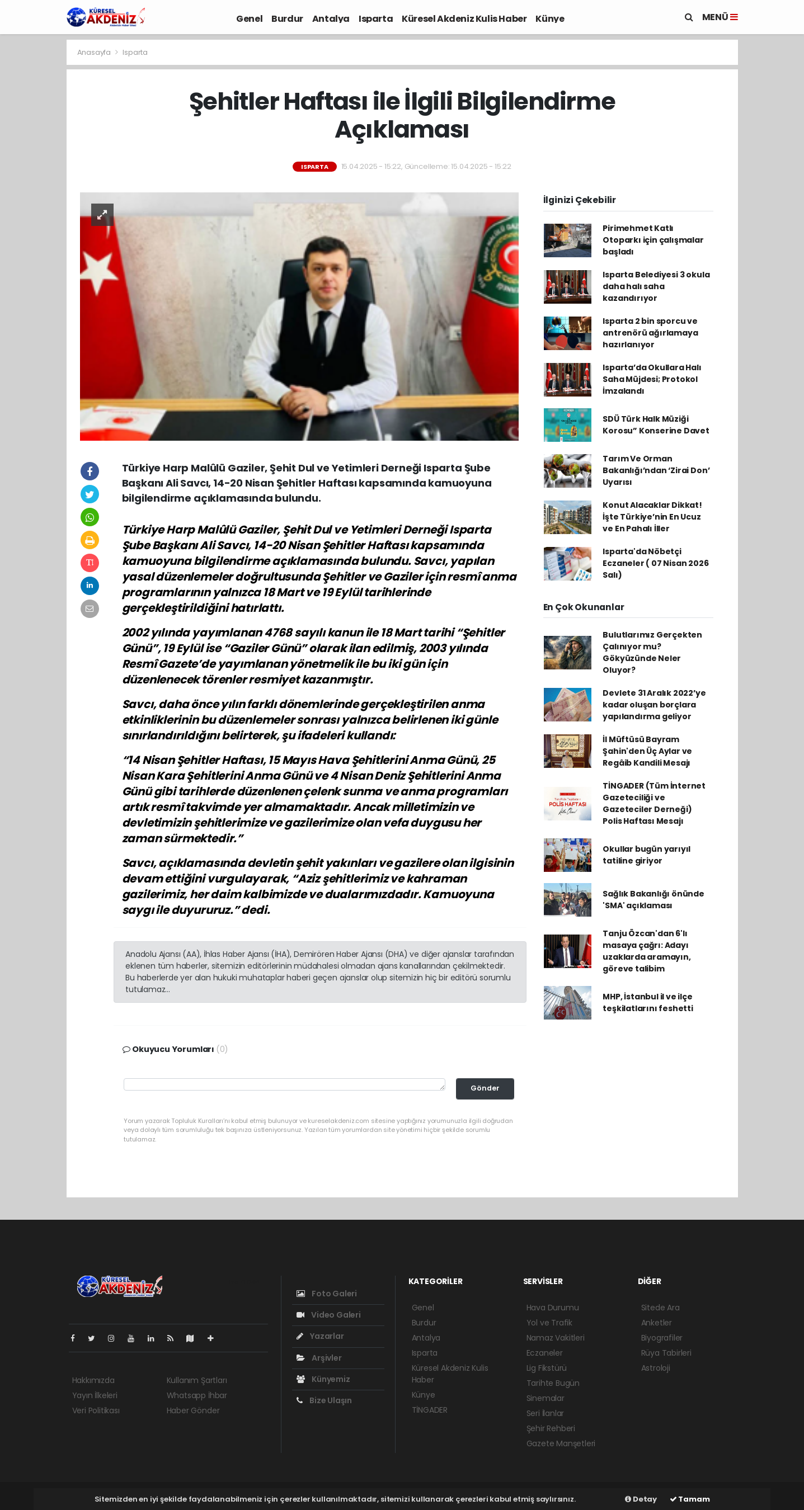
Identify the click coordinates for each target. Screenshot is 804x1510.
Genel (249, 18)
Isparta (376, 18)
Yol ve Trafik (549, 1322)
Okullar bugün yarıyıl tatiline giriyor (646, 854)
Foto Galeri (327, 1293)
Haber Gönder (193, 1410)
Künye (549, 18)
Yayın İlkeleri (94, 1395)
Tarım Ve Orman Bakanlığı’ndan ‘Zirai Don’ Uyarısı (656, 470)
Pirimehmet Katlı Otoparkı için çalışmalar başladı (653, 240)
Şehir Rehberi (551, 1428)
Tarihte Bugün (553, 1383)
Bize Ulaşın (324, 1400)
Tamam (690, 1499)
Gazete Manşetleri (561, 1443)
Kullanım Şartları (197, 1380)
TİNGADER (430, 1409)
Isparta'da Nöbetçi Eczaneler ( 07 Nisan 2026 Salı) (655, 563)
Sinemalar (545, 1398)
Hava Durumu (552, 1307)
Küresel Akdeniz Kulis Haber (464, 18)
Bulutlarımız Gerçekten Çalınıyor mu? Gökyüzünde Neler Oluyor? (652, 652)
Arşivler (319, 1357)
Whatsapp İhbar (197, 1395)
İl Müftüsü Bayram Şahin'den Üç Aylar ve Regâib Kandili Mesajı (647, 751)
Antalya (331, 18)
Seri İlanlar (545, 1413)
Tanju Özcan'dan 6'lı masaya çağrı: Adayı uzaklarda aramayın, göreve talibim (646, 951)
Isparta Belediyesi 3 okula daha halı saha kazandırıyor (656, 286)
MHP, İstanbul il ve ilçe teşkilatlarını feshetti (648, 1002)
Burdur (287, 18)
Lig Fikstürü (546, 1368)
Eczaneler (544, 1352)
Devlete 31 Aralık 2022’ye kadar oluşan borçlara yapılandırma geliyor (654, 704)
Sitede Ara (660, 1307)
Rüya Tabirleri (666, 1352)
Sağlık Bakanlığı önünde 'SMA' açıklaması (653, 899)
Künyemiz (323, 1379)
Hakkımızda (93, 1380)
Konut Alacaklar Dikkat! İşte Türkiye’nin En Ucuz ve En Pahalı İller (652, 516)
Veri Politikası (96, 1410)
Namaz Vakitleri (555, 1337)
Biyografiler (662, 1337)
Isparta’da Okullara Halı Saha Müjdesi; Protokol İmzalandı (652, 379)
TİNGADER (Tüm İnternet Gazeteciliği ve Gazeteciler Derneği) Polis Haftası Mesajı (654, 803)
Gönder (485, 1088)
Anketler (656, 1322)
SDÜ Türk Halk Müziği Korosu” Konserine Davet (656, 424)
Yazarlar (320, 1336)
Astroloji (655, 1368)
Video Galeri (329, 1314)
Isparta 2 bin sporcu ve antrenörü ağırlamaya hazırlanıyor (650, 332)
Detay (641, 1499)
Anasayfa (94, 52)
